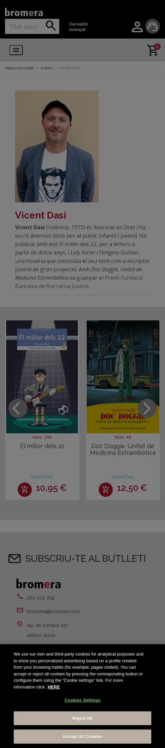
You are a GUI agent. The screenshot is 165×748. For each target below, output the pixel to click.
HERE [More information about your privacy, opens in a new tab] (54, 687)
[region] (82, 696)
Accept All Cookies (83, 736)
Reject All (82, 718)
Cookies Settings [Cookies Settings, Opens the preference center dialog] (83, 700)
